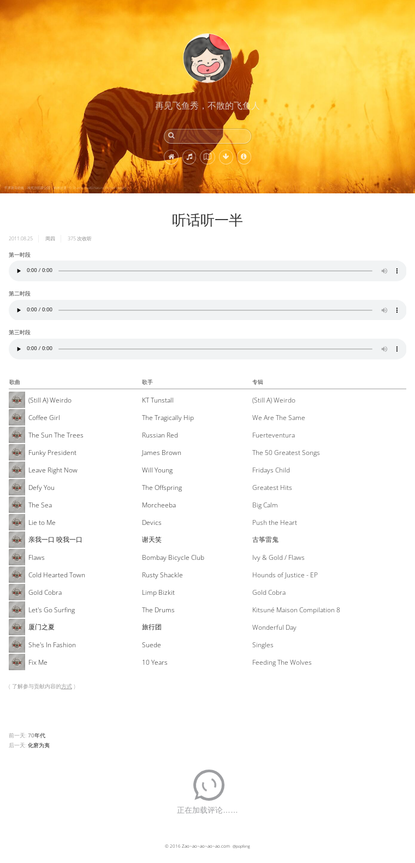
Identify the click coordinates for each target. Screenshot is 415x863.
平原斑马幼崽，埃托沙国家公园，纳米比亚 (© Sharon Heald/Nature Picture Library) (65, 188)
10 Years (155, 662)
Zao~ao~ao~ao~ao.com (206, 846)
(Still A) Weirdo (50, 400)
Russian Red (160, 435)
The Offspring (162, 487)
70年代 (36, 735)
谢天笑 (152, 539)
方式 (66, 686)
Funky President (52, 452)
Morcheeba (159, 505)
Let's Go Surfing (51, 609)
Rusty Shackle (162, 575)
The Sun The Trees (56, 435)
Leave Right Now (53, 470)
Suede (151, 644)
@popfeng (241, 846)
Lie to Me (42, 522)
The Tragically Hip (168, 417)
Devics (152, 522)
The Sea (40, 505)
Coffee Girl (44, 417)
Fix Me (38, 662)
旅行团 (152, 626)
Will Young (157, 470)
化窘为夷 (39, 745)
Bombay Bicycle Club (173, 557)
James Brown (161, 452)
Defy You (41, 487)
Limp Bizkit (158, 592)
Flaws (36, 557)
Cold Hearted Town (56, 575)
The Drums (158, 609)
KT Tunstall (158, 400)
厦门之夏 (41, 626)
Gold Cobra (45, 592)
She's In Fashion (52, 644)
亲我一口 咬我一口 (55, 539)
